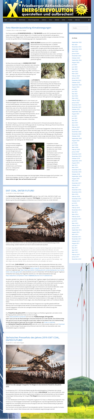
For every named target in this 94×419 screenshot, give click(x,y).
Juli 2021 (74, 116)
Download (62, 324)
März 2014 (75, 214)
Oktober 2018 (76, 174)
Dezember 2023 (76, 56)
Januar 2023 (75, 78)
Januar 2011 (75, 257)
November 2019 (76, 156)
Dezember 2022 (76, 80)
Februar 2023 (76, 76)
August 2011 (75, 243)
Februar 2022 (76, 100)
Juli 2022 (74, 89)
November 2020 (76, 134)
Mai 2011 (74, 248)
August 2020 (75, 140)
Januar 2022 (75, 102)
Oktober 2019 (76, 158)
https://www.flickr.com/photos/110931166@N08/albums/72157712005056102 (29, 275)
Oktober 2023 (76, 58)
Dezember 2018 (76, 170)
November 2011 (76, 239)
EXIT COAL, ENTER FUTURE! (20, 190)
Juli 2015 (74, 203)
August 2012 (75, 232)
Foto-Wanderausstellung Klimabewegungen (28, 27)
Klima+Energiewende (33, 20)
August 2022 (75, 87)
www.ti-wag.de (34, 268)
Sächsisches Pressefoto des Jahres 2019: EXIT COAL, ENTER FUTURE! (33, 339)
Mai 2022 (74, 94)
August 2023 (75, 62)
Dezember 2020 (76, 131)
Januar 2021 (75, 129)
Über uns (77, 20)
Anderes (44, 20)
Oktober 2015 (76, 201)
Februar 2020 (76, 149)
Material (57, 20)
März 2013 (75, 223)
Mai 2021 (74, 120)
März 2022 (75, 98)
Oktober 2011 (76, 241)
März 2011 (75, 252)
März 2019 (75, 167)
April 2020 (75, 145)
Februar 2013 (76, 225)
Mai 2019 (74, 165)
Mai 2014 (74, 212)
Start (5, 20)
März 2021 (75, 125)
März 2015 (75, 205)
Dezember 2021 (76, 105)
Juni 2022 (74, 91)
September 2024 (77, 49)
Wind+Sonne (22, 20)
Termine (70, 20)
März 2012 (75, 234)
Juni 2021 (74, 118)
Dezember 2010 (76, 259)
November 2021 (76, 107)
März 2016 (75, 194)
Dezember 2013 (76, 219)
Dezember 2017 (76, 183)
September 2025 (77, 42)
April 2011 (75, 250)
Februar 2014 (76, 216)
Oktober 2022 (76, 82)
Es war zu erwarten (49, 322)
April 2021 (75, 123)
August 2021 (75, 114)
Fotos (50, 20)
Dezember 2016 (76, 190)
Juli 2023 (74, 64)
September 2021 (77, 111)
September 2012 (77, 230)
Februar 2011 (76, 254)
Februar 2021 (76, 127)
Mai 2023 (74, 69)
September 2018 (77, 176)
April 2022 (75, 96)
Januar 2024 (75, 53)
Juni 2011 (74, 245)
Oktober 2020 (76, 136)
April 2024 (75, 51)
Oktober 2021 (76, 109)
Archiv (63, 20)
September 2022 (77, 85)
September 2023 (77, 60)
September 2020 (77, 138)
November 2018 (76, 172)
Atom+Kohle (13, 20)
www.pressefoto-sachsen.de (17, 316)
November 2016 (76, 192)
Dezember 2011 (76, 237)
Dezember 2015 (76, 199)
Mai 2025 (74, 44)
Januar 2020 (75, 152)
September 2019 (77, 161)
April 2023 (75, 71)
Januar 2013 (75, 228)
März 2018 (75, 181)
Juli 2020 (74, 143)
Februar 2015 (76, 207)
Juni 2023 (74, 67)
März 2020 (75, 147)
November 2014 (76, 210)
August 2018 (75, 178)
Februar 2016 (76, 196)
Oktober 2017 (76, 185)
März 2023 (75, 73)
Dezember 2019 (76, 154)
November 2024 (76, 47)
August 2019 (75, 163)
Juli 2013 (74, 221)
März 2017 (75, 187)
